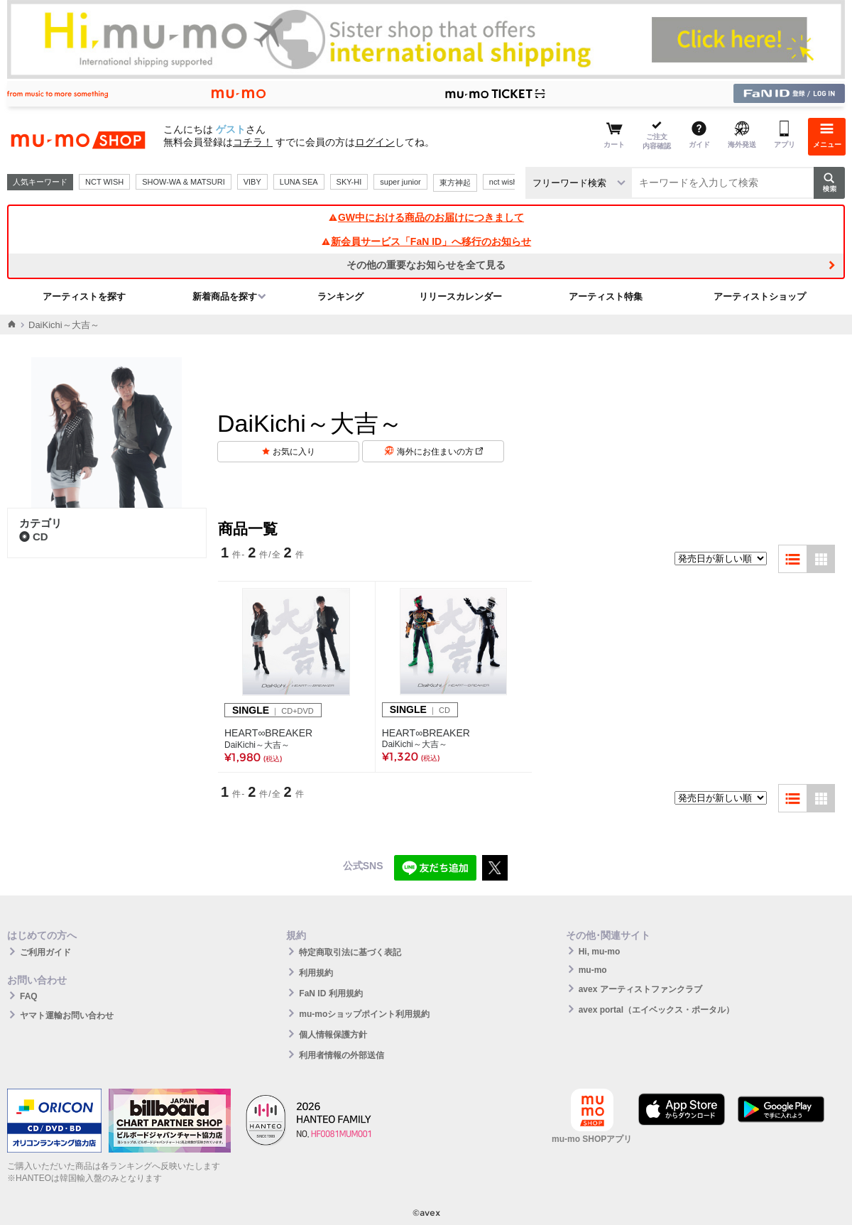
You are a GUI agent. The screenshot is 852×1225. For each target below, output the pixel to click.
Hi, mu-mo (600, 952)
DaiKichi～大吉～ (257, 745)
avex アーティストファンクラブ (640, 989)
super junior (400, 182)
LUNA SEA (299, 182)
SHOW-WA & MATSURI (183, 182)
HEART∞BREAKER (268, 733)
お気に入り (294, 452)
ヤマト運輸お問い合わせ (67, 1015)
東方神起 (455, 182)
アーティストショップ (760, 296)
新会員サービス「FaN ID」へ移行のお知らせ (426, 241)
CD (33, 536)
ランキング (340, 296)
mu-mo (593, 970)
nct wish (503, 182)
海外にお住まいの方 (440, 452)
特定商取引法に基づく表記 (350, 952)
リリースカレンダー (460, 296)
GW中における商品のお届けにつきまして (426, 217)
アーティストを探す (84, 296)
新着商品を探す (224, 296)
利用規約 (316, 973)
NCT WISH (104, 182)
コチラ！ (253, 142)
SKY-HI (349, 182)
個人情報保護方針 (333, 1035)
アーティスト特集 (606, 296)
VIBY (252, 182)
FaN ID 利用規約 (330, 993)
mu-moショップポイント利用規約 (364, 1014)
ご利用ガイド (45, 952)
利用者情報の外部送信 (341, 1055)
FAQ (29, 996)
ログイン (375, 142)
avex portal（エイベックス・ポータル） (656, 1010)
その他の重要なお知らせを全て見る (426, 265)
